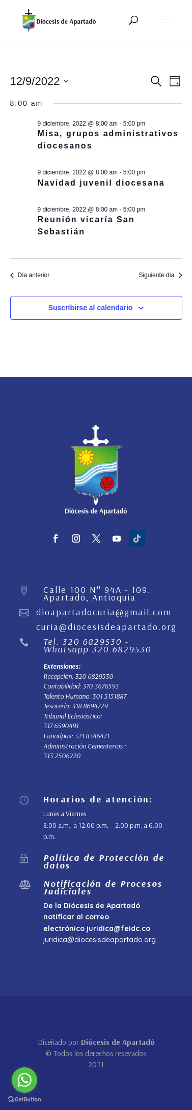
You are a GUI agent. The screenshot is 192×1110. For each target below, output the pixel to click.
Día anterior (30, 275)
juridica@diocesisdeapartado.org (99, 939)
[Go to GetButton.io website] (24, 1099)
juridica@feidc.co (118, 928)
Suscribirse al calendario (90, 308)
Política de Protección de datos (103, 861)
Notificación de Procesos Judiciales (102, 887)
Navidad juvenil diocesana (101, 182)
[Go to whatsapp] (24, 1080)
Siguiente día (160, 275)
